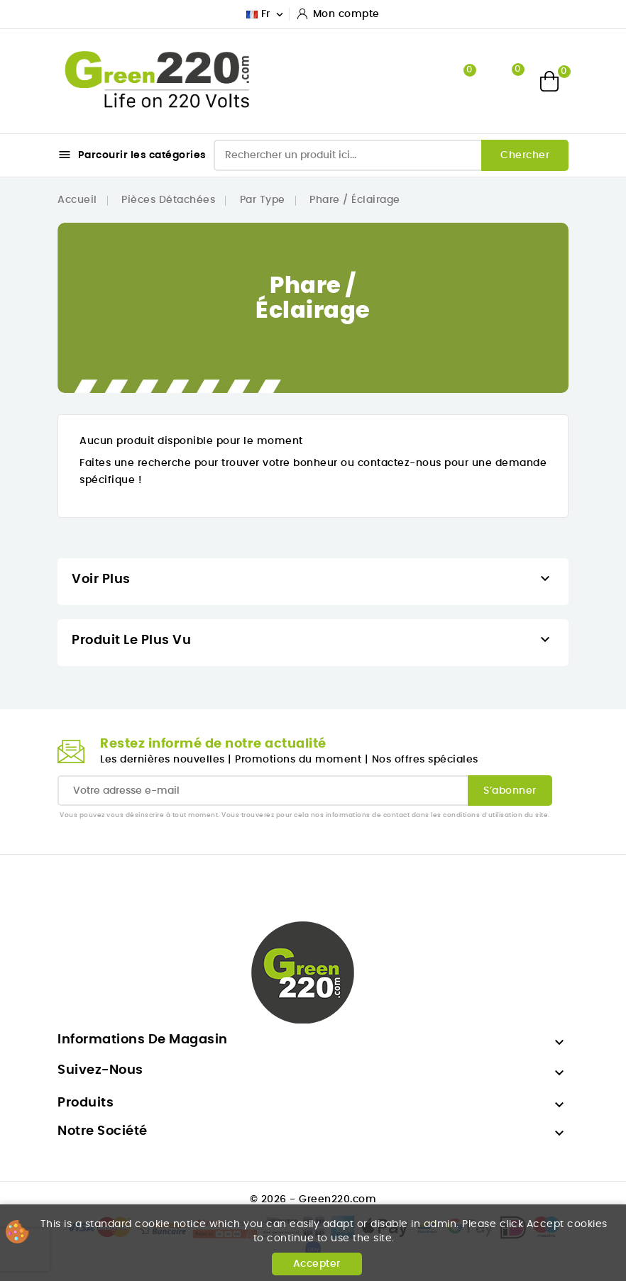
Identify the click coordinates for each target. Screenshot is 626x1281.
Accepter (317, 1264)
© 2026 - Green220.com (313, 1199)
